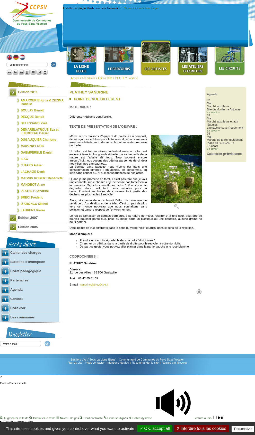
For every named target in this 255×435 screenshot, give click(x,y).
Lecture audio (188, 418)
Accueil (75, 78)
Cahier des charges (25, 252)
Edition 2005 (28, 227)
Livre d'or (17, 308)
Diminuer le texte (42, 418)
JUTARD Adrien (32, 165)
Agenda (16, 289)
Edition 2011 (105, 78)
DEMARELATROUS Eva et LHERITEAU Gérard (40, 131)
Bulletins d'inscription (27, 262)
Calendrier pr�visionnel (225, 154)
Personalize (243, 429)
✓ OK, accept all (155, 428)
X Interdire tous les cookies (201, 428)
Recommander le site (145, 362)
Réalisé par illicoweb (174, 362)
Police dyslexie (141, 418)
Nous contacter (94, 362)
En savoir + (213, 112)
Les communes (22, 317)
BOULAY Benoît (32, 110)
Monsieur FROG (32, 146)
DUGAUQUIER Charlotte (38, 139)
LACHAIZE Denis (33, 172)
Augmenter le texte (14, 418)
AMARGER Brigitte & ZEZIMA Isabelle (42, 102)
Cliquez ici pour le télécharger (141, 8)
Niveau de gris (68, 418)
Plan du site (74, 362)
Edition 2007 (28, 218)
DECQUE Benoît (32, 117)
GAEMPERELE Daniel (36, 152)
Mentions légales (118, 362)
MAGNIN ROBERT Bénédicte (42, 178)
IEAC (24, 159)
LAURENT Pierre (33, 210)
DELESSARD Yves (34, 123)
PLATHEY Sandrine (126, 78)
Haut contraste (92, 418)
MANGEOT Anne (33, 184)
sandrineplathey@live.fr (94, 284)
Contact (16, 299)
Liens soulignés (116, 418)
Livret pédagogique (25, 271)
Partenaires (19, 280)
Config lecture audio (18, 422)
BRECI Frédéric (32, 197)
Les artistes (88, 78)
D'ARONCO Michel (34, 204)
